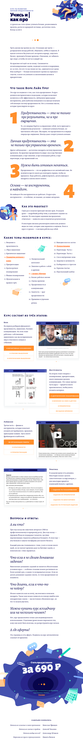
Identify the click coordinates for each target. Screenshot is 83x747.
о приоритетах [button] (64, 406)
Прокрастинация (63, 246)
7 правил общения (38, 273)
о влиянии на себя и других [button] (64, 401)
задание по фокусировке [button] (64, 500)
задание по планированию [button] (65, 490)
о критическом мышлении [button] (18, 358)
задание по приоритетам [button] (64, 495)
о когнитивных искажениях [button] (18, 348)
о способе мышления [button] (18, 353)
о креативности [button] (19, 447)
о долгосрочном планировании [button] (65, 396)
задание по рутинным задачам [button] (64, 505)
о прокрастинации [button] (19, 452)
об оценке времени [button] (64, 411)
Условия (41, 695)
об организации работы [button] (18, 442)
